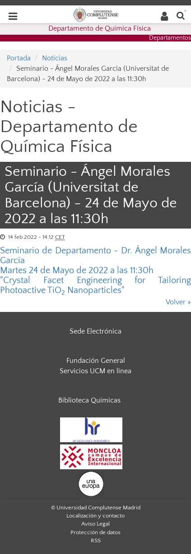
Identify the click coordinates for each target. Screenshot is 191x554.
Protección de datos (95, 532)
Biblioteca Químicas (89, 400)
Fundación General (95, 361)
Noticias (54, 58)
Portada (19, 58)
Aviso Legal (95, 524)
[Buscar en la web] (181, 15)
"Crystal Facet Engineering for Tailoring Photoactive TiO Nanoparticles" (95, 285)
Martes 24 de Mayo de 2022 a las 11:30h (77, 270)
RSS (96, 540)
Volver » (178, 302)
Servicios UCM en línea (95, 371)
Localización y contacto (95, 516)
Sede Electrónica (95, 331)
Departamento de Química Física (99, 28)
